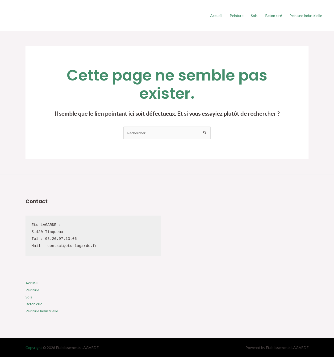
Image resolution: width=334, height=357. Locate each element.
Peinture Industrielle (305, 15)
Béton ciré (273, 15)
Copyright (33, 347)
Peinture (236, 15)
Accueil (216, 15)
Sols (254, 15)
